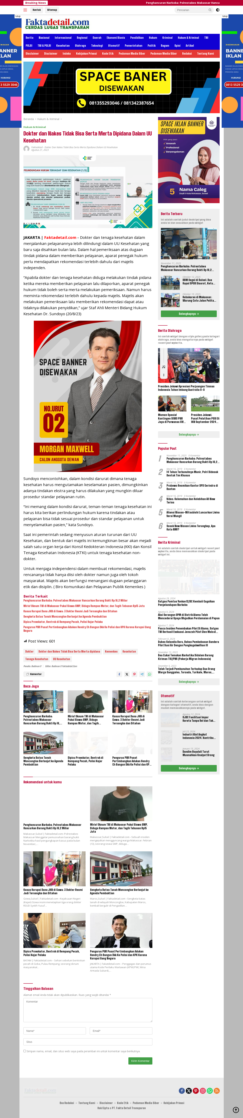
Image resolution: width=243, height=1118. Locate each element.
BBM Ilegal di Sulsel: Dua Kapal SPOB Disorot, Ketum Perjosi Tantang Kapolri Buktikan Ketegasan (199, 281)
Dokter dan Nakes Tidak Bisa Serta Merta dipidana (69, 651)
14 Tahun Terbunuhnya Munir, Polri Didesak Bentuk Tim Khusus (192, 473)
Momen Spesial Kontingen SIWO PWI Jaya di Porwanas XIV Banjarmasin (171, 418)
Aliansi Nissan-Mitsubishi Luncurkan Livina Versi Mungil (193, 514)
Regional (82, 37)
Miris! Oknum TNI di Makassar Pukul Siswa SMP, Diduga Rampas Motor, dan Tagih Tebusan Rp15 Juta (84, 606)
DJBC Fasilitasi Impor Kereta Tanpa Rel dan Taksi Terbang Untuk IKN (199, 719)
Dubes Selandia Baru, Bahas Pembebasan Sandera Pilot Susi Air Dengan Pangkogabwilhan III (188, 643)
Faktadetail (37, 147)
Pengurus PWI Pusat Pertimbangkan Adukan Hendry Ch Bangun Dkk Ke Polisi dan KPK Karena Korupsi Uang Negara (87, 629)
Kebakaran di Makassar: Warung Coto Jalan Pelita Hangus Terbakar (198, 299)
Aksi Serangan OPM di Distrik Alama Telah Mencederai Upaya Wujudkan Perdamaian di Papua (189, 616)
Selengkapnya (189, 313)
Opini (177, 45)
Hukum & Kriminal (188, 37)
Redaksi (187, 53)
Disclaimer (32, 53)
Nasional (44, 37)
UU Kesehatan (61, 659)
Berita (29, 37)
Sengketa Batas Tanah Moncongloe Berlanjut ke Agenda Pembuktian (65, 616)
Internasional (63, 37)
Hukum (153, 37)
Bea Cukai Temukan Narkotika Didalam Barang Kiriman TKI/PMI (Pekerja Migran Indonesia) (186, 657)
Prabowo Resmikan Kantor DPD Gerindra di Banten (192, 487)
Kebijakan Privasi (86, 53)
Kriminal (167, 37)
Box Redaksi (67, 1103)
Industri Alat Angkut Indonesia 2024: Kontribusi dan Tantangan (199, 736)
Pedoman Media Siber (132, 53)
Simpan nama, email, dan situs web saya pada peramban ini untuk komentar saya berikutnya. (83, 1051)
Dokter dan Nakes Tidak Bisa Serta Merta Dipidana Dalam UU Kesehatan (81, 147)
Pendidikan (137, 37)
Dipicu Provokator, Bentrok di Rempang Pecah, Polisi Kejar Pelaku (63, 621)
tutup (18, 16)
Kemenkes (111, 651)
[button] (210, 10)
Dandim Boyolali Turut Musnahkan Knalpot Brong (198, 753)
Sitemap (52, 9)
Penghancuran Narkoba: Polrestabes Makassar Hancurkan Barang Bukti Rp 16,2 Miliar (75, 600)
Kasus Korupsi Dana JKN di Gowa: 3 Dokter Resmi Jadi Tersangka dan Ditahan (70, 611)
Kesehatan (63, 45)
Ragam (165, 45)
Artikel (190, 45)
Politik (152, 45)
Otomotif (114, 45)
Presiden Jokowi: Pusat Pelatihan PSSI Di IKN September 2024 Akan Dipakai (205, 418)
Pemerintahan (133, 45)
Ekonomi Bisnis (116, 37)
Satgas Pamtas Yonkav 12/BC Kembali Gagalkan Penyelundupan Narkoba (186, 603)
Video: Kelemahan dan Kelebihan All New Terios (191, 500)
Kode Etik (107, 53)
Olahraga (80, 45)
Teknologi (97, 45)
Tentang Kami (205, 53)
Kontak (37, 9)
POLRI (29, 45)
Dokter (29, 651)
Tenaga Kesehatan (36, 659)
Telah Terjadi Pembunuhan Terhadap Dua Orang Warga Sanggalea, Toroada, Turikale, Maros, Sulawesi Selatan (186, 670)
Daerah (97, 37)
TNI (206, 37)
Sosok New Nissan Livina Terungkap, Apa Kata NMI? (191, 527)
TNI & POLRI (44, 45)
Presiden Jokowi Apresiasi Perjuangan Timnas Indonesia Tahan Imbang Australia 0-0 (186, 388)
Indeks (67, 53)
